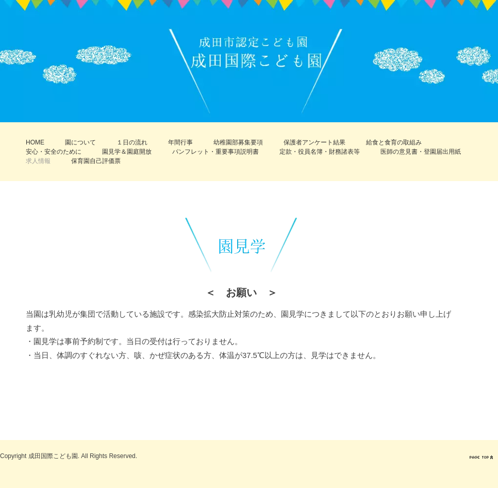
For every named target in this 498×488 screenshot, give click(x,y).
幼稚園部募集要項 (238, 142)
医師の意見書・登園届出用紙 (420, 151)
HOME (35, 142)
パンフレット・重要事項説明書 (215, 151)
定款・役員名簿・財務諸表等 (319, 151)
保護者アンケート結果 (314, 142)
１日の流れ (132, 142)
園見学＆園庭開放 (127, 151)
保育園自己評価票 (96, 161)
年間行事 (180, 142)
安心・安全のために (53, 151)
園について (80, 142)
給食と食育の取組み (394, 142)
